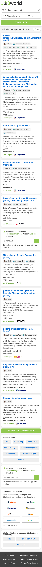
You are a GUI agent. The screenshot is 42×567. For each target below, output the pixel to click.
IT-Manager (10, 454)
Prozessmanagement (29, 448)
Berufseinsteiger (29, 454)
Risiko (7, 442)
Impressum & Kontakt (28, 555)
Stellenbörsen (9, 563)
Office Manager (10, 448)
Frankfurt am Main (27, 539)
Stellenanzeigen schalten (30, 559)
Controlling (18, 442)
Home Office (32, 442)
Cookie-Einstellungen (29, 563)
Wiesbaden (21, 545)
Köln (9, 539)
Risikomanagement (13, 29)
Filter (37, 29)
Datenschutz (10, 555)
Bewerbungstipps (9, 559)
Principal (21, 460)
